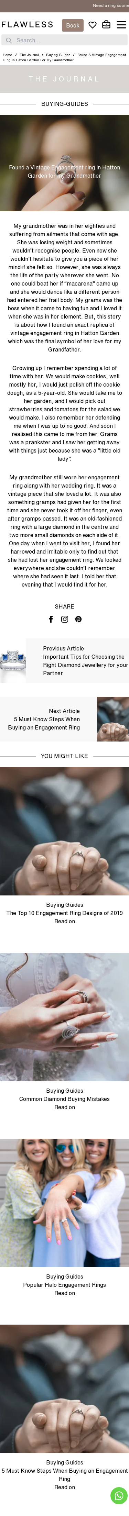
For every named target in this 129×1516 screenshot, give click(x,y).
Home (7, 54)
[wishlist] (92, 24)
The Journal (29, 54)
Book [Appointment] (72, 25)
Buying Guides (58, 54)
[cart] (106, 24)
